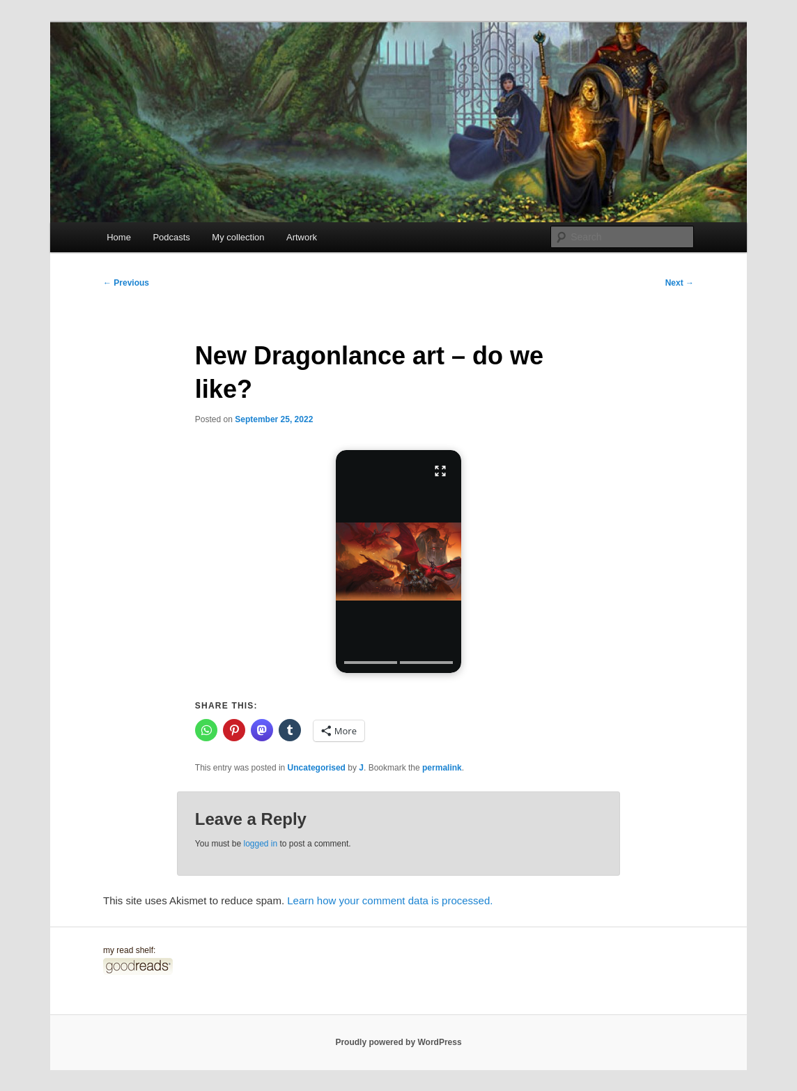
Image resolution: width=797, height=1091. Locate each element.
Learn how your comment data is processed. (390, 900)
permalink (442, 768)
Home (119, 237)
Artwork (301, 237)
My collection (238, 237)
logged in (260, 844)
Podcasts (171, 237)
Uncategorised (317, 768)
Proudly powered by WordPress (398, 1042)
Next (679, 283)
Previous (126, 283)
